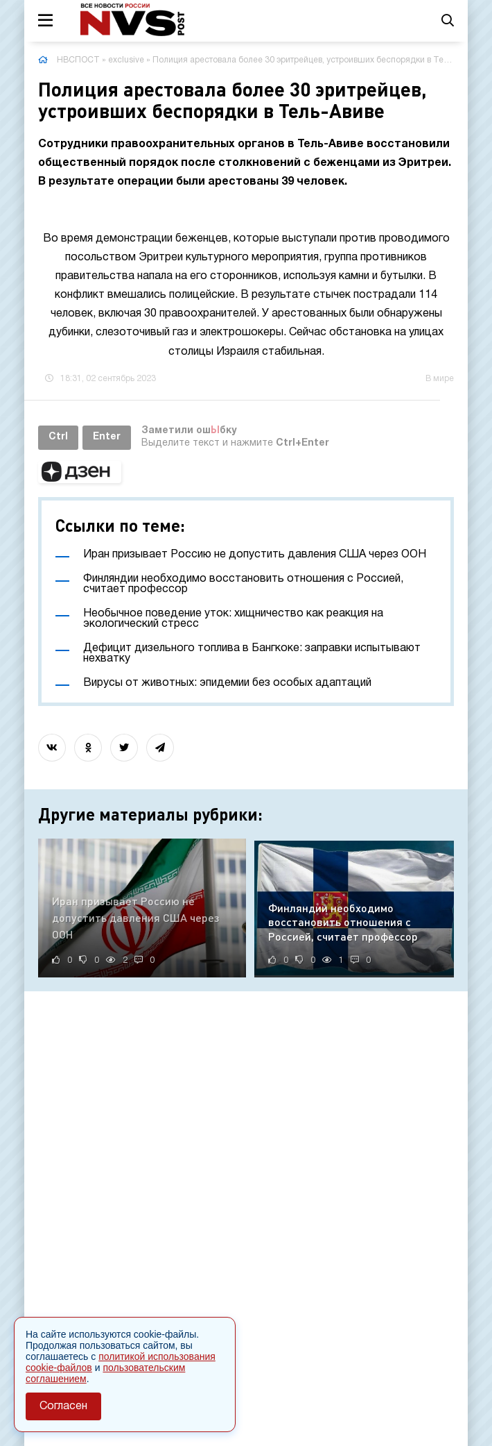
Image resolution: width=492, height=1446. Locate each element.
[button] (79, 472)
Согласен (63, 1406)
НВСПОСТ (78, 60)
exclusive (126, 60)
